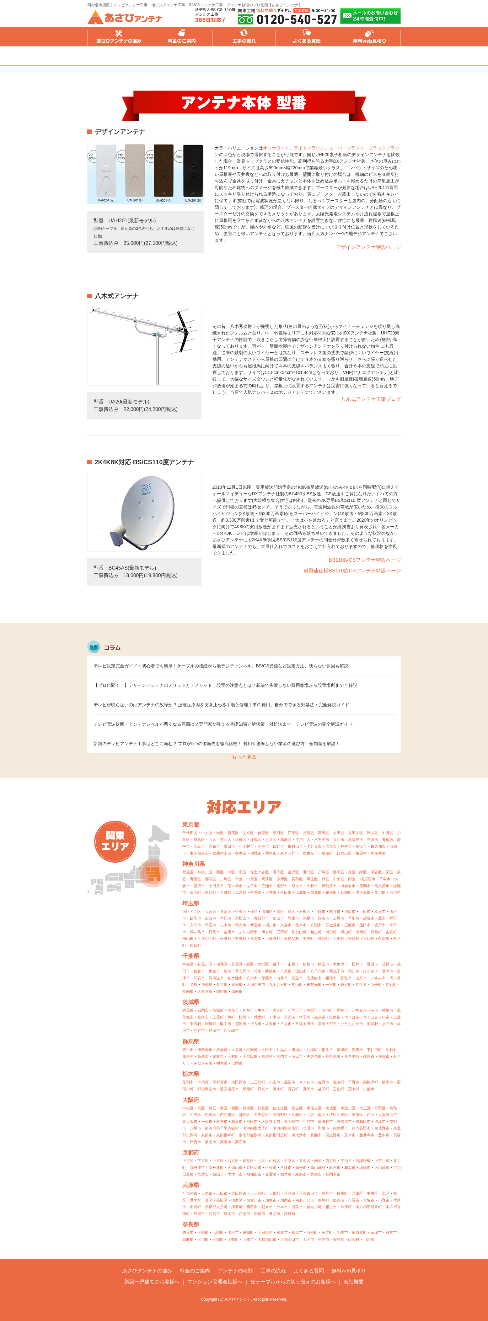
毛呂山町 (299, 932)
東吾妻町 (351, 1056)
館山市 (323, 964)
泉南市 (206, 1135)
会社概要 (354, 1281)
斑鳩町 (248, 1232)
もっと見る (244, 757)
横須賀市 (367, 879)
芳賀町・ (295, 1089)
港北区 (308, 872)
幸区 (239, 879)
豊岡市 (229, 1214)
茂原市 (387, 964)
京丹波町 (216, 1168)
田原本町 (359, 1232)
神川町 (323, 938)
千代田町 (250, 1056)
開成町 (316, 892)
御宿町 (222, 991)
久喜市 (286, 925)
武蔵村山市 (221, 853)
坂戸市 (380, 925)
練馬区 (255, 840)
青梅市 (387, 840)
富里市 (297, 978)
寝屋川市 (344, 1121)
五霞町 (218, 1017)
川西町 (368, 1239)
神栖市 (387, 1010)
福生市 (346, 846)
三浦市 (267, 886)
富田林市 (325, 1121)
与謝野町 (363, 1161)
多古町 (222, 984)
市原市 (286, 971)
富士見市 (333, 925)
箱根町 (331, 892)
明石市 (252, 1207)
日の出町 (344, 853)
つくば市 (351, 1017)
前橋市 (383, 1056)
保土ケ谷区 (259, 872)
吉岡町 (237, 1063)
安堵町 (338, 1239)
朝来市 (267, 1207)
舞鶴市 (316, 1174)
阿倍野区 (280, 1115)
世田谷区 (355, 833)
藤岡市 (368, 1056)
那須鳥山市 (206, 1089)
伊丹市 (327, 1193)
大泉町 (237, 1050)
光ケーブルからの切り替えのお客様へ (293, 1281)
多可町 (323, 1200)
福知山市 (253, 1174)
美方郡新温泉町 (369, 1207)
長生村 (361, 984)
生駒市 (342, 1232)
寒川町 (210, 892)
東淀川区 (348, 1108)
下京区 (203, 1161)
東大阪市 (189, 1121)
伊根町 (270, 1168)
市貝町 (203, 1082)
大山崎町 (381, 1168)
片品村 (282, 1050)
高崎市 (203, 1056)
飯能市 (195, 918)
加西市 (286, 1200)
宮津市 (203, 1174)
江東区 (293, 833)
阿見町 (188, 1010)
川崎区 (225, 879)
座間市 (365, 886)
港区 (220, 833)
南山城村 (317, 1168)
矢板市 (368, 1089)
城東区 (248, 1108)
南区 (242, 872)
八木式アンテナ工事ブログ (371, 399)
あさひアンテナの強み (118, 36)
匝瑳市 (331, 978)
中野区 (387, 833)
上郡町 (274, 1193)
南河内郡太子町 (256, 1128)
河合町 (312, 1232)
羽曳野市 (333, 1135)
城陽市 (365, 1168)
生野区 (195, 1115)
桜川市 (244, 1017)
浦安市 (199, 978)
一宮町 (331, 984)
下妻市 (274, 1017)
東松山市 (242, 918)
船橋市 (308, 964)
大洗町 (278, 1010)
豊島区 (199, 840)
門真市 (195, 1142)
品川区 (308, 833)
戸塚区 (323, 872)
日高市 (214, 932)
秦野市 (282, 886)
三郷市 (350, 925)
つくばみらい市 (376, 1017)
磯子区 (278, 872)
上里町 (338, 938)
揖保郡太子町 (216, 1207)
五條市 (248, 1239)
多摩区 (282, 879)
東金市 (214, 971)
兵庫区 (357, 1193)
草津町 (342, 1050)
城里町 (259, 1017)
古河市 (203, 1017)
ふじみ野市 (248, 932)
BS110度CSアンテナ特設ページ (365, 560)
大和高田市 (289, 1239)
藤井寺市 (366, 1135)
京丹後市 (197, 1168)
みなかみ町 (203, 1063)
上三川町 (257, 1082)
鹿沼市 (289, 1082)
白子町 (376, 984)
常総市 (289, 1017)
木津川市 (235, 1174)
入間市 (195, 925)
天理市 (308, 1239)
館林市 (218, 1056)
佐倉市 (199, 971)
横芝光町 (314, 984)
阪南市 (210, 1142)
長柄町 (391, 984)
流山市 (301, 971)
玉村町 (233, 1056)
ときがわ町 (206, 938)
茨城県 (190, 1002)
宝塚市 (368, 1200)
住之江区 (280, 1108)
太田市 (267, 1050)
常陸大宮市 (327, 1024)
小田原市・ (218, 886)
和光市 (240, 925)
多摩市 (240, 853)
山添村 (353, 1239)
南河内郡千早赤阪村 (222, 1128)
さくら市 (306, 1082)
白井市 (282, 978)
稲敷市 (248, 1010)
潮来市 (233, 1010)
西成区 (210, 1115)
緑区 (363, 872)
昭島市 (199, 846)
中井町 (255, 892)
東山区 (304, 1161)
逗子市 (252, 886)
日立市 (286, 1024)
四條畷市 (340, 1128)
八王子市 (321, 840)
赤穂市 (259, 1214)
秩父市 (380, 911)
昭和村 (391, 1050)
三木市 (206, 1193)
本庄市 (225, 918)
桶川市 (270, 925)
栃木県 (190, 1074)
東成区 (331, 1108)
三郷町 (218, 1239)
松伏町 (195, 945)
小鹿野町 (272, 938)
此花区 (297, 1115)
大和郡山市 (267, 1239)
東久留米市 (199, 853)
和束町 (350, 1168)
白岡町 (383, 938)
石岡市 (203, 1010)
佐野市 (323, 1082)
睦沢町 (346, 984)
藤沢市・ (201, 886)
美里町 (308, 938)
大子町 (304, 1017)
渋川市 (357, 1050)
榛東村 (188, 1056)
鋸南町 (237, 991)
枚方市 (222, 1121)
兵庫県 (190, 1185)
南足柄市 (381, 886)
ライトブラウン (309, 147)
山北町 (301, 892)
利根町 (210, 1024)
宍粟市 (353, 1200)
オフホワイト (276, 147)
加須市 (210, 918)
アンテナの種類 (235, 1270)
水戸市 (387, 1024)
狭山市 (278, 918)
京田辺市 (253, 1168)
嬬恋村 (267, 1056)
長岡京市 (333, 1174)
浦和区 (267, 911)
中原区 (252, 879)
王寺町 (327, 1232)
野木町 (278, 1089)
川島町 (376, 932)
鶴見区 (188, 872)
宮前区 (297, 879)
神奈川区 (204, 872)
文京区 (248, 833)
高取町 (188, 1239)
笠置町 (270, 1174)
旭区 (352, 872)
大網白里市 (255, 984)
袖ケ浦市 (235, 978)
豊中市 (383, 1135)
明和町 (222, 1063)
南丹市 (301, 1168)
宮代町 (368, 938)
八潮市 (316, 925)
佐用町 (342, 1193)
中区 (231, 872)
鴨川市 (353, 971)
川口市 (350, 911)
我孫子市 (336, 971)
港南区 (338, 872)
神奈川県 (193, 864)
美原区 (357, 1115)
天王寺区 (261, 1115)
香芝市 (391, 1232)
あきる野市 (289, 853)
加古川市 (253, 1200)
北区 (212, 840)
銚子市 (278, 964)
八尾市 (195, 1128)
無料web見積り (369, 36)
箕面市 (316, 1135)
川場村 (297, 1050)
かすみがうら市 (365, 1010)
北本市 (301, 925)
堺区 (333, 1115)
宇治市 (346, 1161)
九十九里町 (278, 984)
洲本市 (282, 1207)
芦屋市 (199, 1214)
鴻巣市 (308, 918)
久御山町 (235, 1168)
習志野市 (242, 971)
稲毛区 (222, 964)
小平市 (263, 846)
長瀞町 (255, 938)
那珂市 (240, 1024)
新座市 (255, 925)
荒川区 (225, 840)
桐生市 (327, 1050)
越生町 (316, 932)
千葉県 (190, 956)
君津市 (387, 971)
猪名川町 (314, 1207)
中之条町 (314, 1056)
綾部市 (301, 1174)
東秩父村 (291, 938)
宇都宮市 (220, 1082)
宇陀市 (323, 1239)
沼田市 (297, 1056)
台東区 (263, 833)
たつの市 (189, 1193)
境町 (231, 1017)
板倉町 (222, 1050)
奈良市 (188, 1232)
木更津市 (340, 964)
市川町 (195, 1207)
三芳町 (282, 932)
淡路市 (297, 1207)
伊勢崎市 (204, 1050)
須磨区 (237, 1200)
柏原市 (237, 1121)
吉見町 (391, 932)
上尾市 (338, 918)
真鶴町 (346, 892)
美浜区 (263, 964)
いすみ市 (378, 978)
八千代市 (317, 971)
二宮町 (240, 892)
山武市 (361, 978)
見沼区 (225, 911)
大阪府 (190, 1100)
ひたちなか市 (352, 1024)
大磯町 (225, 892)
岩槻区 (304, 911)
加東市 (270, 1200)
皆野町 (240, 938)
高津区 (267, 879)
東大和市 (378, 846)
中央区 (206, 833)
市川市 (293, 964)
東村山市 (295, 846)
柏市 (257, 971)
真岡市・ (310, 1089)
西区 (220, 872)
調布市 (214, 846)
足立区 (270, 840)
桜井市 (282, 1232)
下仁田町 (374, 1050)
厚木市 (297, 886)
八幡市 (286, 1168)
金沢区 (293, 872)
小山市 (274, 1082)
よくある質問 (307, 36)
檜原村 (361, 853)
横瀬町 (225, 938)
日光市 (263, 1089)
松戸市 (357, 964)
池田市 (252, 1121)
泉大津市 (299, 1135)
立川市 (338, 840)
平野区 (380, 1108)
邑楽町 (252, 1050)
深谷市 (323, 918)
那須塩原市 (229, 1089)
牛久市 (263, 1010)
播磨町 (237, 1207)
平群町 (203, 1232)
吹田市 (308, 1128)
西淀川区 (227, 1115)
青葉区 (195, 879)
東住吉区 (314, 1108)
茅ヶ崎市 (235, 886)
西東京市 (310, 853)
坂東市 (270, 1024)
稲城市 (255, 853)
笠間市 (312, 1010)
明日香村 (265, 1232)
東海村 (195, 1024)
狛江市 (361, 846)
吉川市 (229, 932)
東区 (344, 1115)
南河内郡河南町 (286, 1128)
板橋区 (240, 840)
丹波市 (289, 1193)
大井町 (270, 892)
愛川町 (380, 892)
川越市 (319, 911)
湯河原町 (363, 892)
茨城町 (218, 1010)
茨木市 (350, 1135)
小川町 (361, 932)
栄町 (193, 984)
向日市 (335, 1168)
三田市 (222, 1193)
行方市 (255, 1024)
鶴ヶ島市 (197, 932)
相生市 (331, 1207)
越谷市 (368, 918)
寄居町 (353, 938)
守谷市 (199, 1031)
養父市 (274, 1214)
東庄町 (237, 984)
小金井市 (246, 846)
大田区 (338, 833)
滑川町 (331, 932)
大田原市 (238, 1082)
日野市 (278, 846)
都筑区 (210, 879)
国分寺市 (314, 846)
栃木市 (387, 1082)
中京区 (218, 1161)
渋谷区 (372, 833)
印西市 (267, 978)
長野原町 (333, 1056)
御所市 (233, 1232)
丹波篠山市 (308, 1193)
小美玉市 (295, 1010)
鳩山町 (188, 938)
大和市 (312, 886)
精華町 (286, 1174)
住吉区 (297, 1108)
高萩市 (319, 1017)
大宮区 (210, 911)
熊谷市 (335, 911)
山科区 (274, 1161)
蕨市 (382, 918)
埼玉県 (190, 903)
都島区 (244, 1115)
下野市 (353, 1082)
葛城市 (376, 1232)
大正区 (365, 1108)
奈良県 (190, 1224)
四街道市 (216, 978)
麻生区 (312, 879)
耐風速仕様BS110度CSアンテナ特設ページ (352, 570)
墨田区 (278, 833)
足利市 (188, 1082)
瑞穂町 (327, 853)
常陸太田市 (304, 1024)
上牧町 (233, 1239)
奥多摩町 (378, 853)
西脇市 (244, 1214)
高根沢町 (370, 1082)
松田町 (286, 892)
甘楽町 (312, 1050)
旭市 (227, 971)
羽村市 (270, 853)
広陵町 (218, 1232)
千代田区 (189, 833)
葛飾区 (286, 840)
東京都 (190, 825)
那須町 (248, 1089)
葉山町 (195, 892)
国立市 (331, 846)
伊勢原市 (329, 886)
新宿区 (233, 833)
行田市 (365, 911)
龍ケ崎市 (231, 1031)
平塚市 (384, 879)
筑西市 (335, 1017)
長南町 (188, 991)
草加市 (353, 918)
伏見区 (248, 1161)
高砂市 (289, 1214)
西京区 (331, 1161)
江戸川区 (302, 840)
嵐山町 (346, 932)
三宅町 (203, 1239)
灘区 (208, 1200)
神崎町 (206, 984)
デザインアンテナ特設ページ (368, 247)
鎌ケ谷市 (370, 971)
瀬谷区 (376, 872)
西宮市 (214, 1214)
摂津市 (380, 1121)
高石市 (240, 1142)
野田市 (372, 964)
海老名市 (348, 886)
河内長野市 (361, 1128)
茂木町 (353, 1089)
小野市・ (385, 1200)
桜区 (254, 911)
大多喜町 (204, 991)
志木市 (225, 925)
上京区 (188, 1161)
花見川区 (204, 964)
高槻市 (225, 1142)
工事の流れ (244, 36)
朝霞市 (210, 925)
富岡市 (282, 1056)
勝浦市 (270, 971)
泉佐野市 (381, 1128)
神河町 (346, 1207)
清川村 (395, 892)
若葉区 (237, 964)
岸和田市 (363, 1121)
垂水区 (195, 1200)
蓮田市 (365, 925)
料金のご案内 (181, 36)
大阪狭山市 (387, 1115)
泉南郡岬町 (225, 1135)
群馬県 (190, 1042)
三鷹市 (372, 840)
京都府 (190, 1153)
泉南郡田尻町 (276, 1135)
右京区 (233, 1161)
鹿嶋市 (342, 1010)
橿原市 (297, 1232)
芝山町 (297, 984)
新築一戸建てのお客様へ (152, 1281)
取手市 (225, 1024)
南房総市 (314, 978)
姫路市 (338, 1200)
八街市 (252, 978)
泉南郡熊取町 (250, 1135)
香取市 (346, 978)
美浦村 (372, 1024)
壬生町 (338, 1089)
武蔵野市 (355, 840)
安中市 (188, 1050)
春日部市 (261, 918)
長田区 (222, 1200)
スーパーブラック (346, 147)
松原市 (206, 1121)
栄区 (389, 872)
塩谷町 (338, 1082)
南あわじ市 (304, 1200)
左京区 (289, 1161)
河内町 (327, 1010)
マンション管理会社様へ (215, 1281)
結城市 (214, 1031)
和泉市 (323, 1128)
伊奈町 (267, 932)
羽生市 (293, 918)
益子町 (323, 1089)
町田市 (229, 846)
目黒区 (323, 833)
